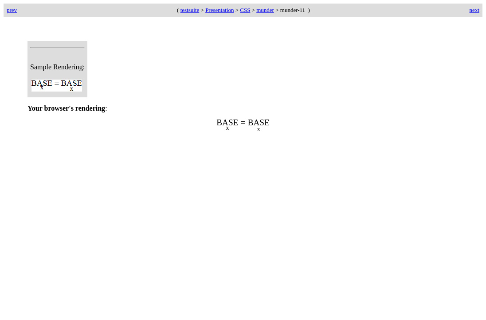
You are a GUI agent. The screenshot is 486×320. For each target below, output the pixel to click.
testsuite (190, 10)
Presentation (219, 10)
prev (12, 10)
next (474, 10)
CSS (245, 10)
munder (265, 10)
